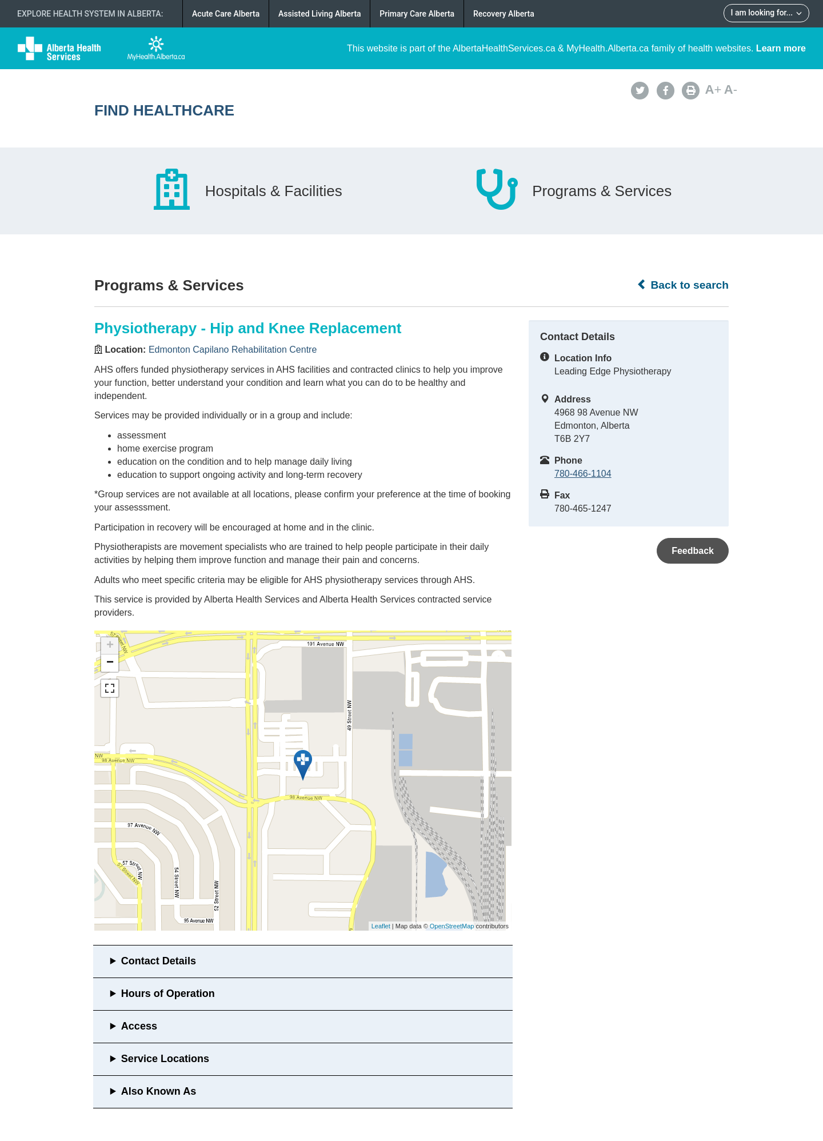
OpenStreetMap (452, 926)
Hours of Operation (168, 993)
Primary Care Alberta (416, 13)
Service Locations (165, 1058)
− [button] (110, 663)
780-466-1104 (583, 473)
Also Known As (158, 1091)
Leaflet (380, 926)
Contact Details (158, 961)
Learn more (781, 48)
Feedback (693, 551)
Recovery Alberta (503, 13)
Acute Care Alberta (225, 13)
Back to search (683, 284)
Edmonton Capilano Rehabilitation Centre (233, 349)
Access (139, 1026)
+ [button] (110, 646)
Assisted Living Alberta (319, 13)
